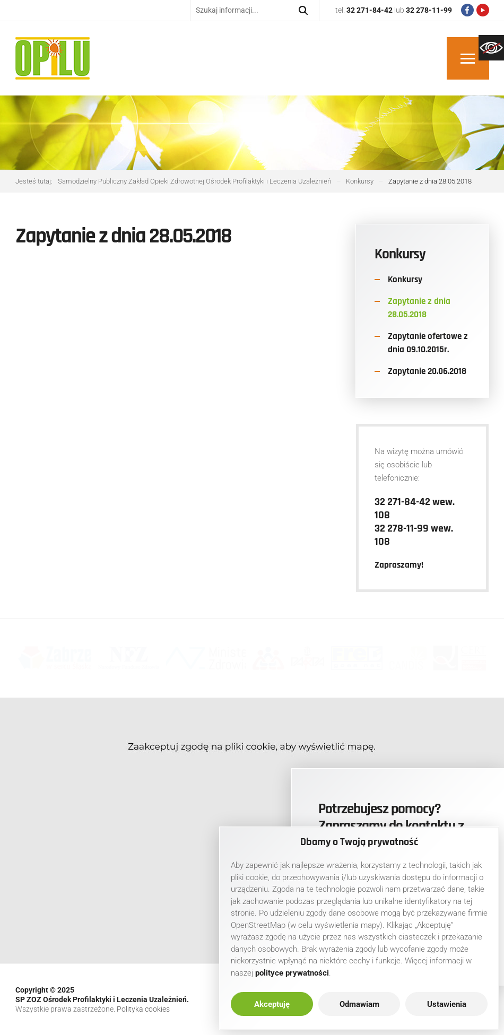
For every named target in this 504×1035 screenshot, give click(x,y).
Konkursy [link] (405, 279)
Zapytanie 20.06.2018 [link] (427, 371)
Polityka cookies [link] (143, 1009)
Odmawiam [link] (359, 1004)
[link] (491, 47)
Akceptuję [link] (272, 1004)
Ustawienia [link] (446, 1004)
